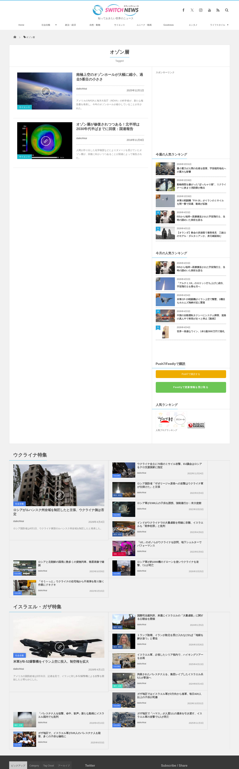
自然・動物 (95, 25)
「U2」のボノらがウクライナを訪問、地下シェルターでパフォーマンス (128, 506)
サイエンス (119, 25)
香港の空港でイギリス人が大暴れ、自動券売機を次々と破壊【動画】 (53, 694)
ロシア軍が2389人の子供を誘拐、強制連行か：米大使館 (126, 485)
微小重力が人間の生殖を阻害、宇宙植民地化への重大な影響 (201, 170)
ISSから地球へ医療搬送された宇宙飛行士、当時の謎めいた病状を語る (201, 218)
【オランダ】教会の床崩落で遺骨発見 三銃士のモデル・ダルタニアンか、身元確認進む (201, 234)
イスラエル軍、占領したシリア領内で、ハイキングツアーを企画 (128, 578)
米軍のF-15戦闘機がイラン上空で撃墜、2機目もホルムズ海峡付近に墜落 (201, 301)
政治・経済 (70, 25)
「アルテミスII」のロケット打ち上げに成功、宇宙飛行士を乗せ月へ (201, 285)
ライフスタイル (217, 25)
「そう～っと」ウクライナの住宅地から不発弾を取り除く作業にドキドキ (200, 526)
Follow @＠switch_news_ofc (119, 663)
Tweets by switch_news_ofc (119, 656)
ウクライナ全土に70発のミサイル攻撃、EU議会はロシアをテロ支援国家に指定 (128, 467)
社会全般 (46, 25)
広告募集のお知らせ (183, 751)
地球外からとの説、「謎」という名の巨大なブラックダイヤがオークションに (53, 726)
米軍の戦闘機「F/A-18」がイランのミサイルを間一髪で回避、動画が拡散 (200, 202)
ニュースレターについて (154, 751)
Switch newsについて (56, 751)
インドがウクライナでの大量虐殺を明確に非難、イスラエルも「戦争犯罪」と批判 (200, 487)
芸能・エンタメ (91, 515)
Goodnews (168, 25)
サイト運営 (79, 751)
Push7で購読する (191, 374)
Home (21, 25)
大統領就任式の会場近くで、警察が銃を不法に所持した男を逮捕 (53, 710)
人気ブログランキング (166, 430)
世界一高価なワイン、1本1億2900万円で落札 (201, 331)
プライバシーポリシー (103, 751)
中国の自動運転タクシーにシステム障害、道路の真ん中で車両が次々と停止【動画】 (201, 317)
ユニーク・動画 (144, 25)
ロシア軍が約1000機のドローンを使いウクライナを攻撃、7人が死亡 (127, 526)
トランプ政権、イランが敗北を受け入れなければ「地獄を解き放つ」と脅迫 (200, 560)
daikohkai (81, 88)
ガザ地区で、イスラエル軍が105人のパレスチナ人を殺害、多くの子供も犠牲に (200, 619)
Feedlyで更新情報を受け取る (190, 387)
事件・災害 (161, 588)
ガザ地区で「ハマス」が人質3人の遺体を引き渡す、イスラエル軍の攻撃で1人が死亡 (128, 619)
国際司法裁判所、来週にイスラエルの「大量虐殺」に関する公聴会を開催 (128, 560)
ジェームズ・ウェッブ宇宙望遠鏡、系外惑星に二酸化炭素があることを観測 (53, 678)
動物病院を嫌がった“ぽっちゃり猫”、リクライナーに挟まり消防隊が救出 (201, 186)
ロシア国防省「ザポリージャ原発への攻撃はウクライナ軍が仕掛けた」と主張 (200, 467)
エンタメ (193, 25)
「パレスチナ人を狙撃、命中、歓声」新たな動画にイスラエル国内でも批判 (200, 599)
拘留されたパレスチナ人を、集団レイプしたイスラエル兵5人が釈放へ (200, 579)
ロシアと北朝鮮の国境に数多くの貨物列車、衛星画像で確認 (200, 505)
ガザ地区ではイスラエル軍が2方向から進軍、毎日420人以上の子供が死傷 (128, 599)
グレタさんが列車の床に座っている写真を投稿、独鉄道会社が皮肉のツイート (53, 662)
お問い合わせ (128, 751)
